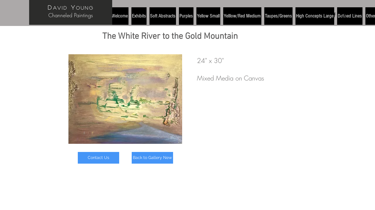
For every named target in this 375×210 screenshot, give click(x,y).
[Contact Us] (98, 158)
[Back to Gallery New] (152, 158)
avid (60, 8)
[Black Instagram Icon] (343, 15)
